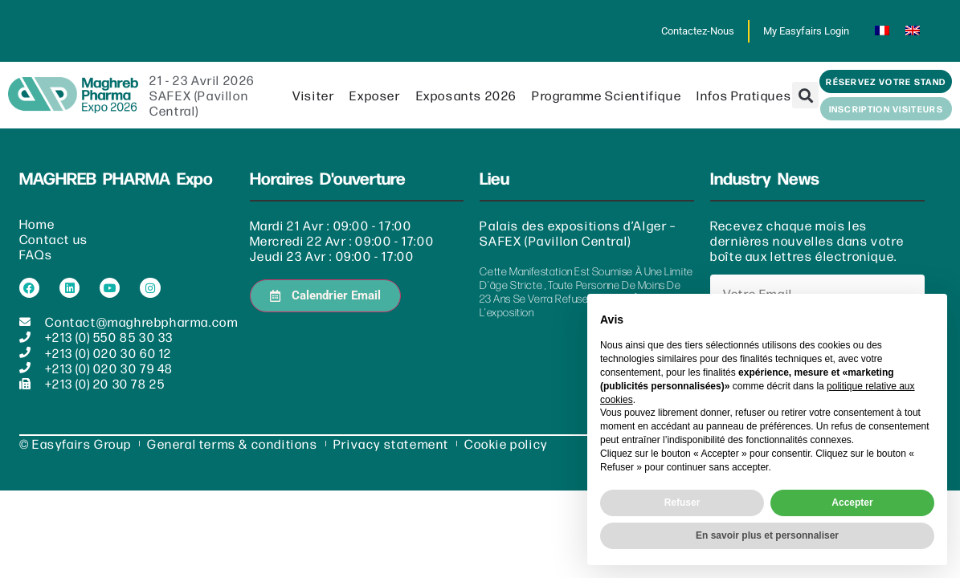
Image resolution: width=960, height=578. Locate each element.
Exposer (374, 96)
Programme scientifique (606, 96)
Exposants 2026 (466, 96)
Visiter (313, 96)
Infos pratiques (744, 96)
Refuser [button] (682, 502)
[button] (805, 96)
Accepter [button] (851, 502)
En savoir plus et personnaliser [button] (767, 535)
